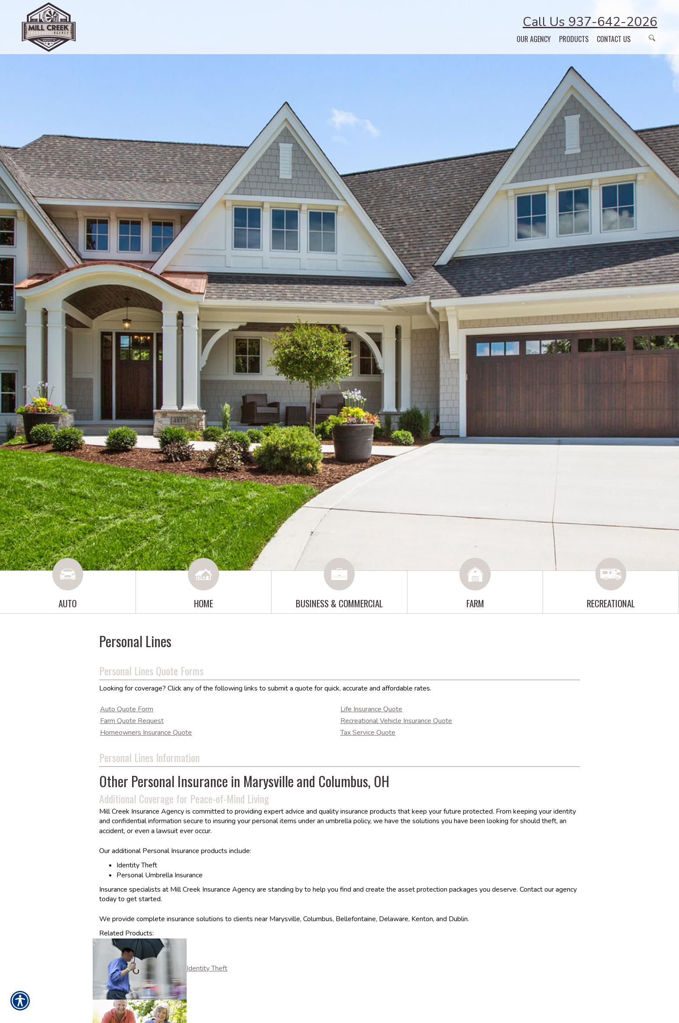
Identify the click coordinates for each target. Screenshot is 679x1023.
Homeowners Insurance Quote (146, 732)
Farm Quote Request (132, 721)
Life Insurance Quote (371, 709)
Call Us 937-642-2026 (590, 22)
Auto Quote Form (126, 709)
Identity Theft (207, 968)
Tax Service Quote (367, 732)
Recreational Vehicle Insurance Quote (396, 721)
